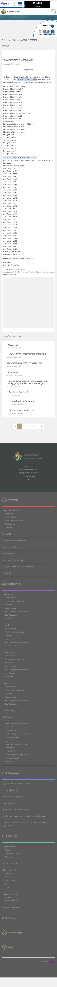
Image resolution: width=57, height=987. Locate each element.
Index (8, 40)
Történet (7, 850)
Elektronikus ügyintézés (14, 796)
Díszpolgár (8, 897)
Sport (6, 884)
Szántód (6, 683)
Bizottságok (8, 513)
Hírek (14, 40)
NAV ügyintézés (10, 803)
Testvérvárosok (10, 863)
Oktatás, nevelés (10, 880)
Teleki (6, 741)
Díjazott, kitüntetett (11, 901)
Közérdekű (8, 573)
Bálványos (8, 594)
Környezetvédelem (11, 907)
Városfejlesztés (10, 547)
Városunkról (9, 846)
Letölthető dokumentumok (15, 540)
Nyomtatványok (10, 790)
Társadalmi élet (10, 870)
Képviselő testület (11, 510)
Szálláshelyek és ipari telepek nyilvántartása (24, 816)
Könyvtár (7, 887)
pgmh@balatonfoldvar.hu (28, 473)
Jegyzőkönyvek (10, 534)
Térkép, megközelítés (12, 853)
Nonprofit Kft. (9, 553)
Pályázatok (8, 618)
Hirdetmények (9, 710)
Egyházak (8, 877)
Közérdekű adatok (10, 615)
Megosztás (28, 69)
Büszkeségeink (10, 894)
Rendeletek (8, 527)
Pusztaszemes (9, 652)
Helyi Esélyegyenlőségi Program (18, 566)
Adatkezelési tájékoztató (28, 469)
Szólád (6, 720)
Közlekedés (8, 857)
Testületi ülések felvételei (13, 520)
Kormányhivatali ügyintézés (16, 809)
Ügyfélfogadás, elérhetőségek (15, 601)
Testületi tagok (9, 524)
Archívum (7, 717)
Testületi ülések (10, 517)
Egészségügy (9, 873)
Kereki (6, 625)
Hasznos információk (13, 560)
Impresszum (28, 466)
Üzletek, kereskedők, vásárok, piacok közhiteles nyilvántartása (25, 824)
